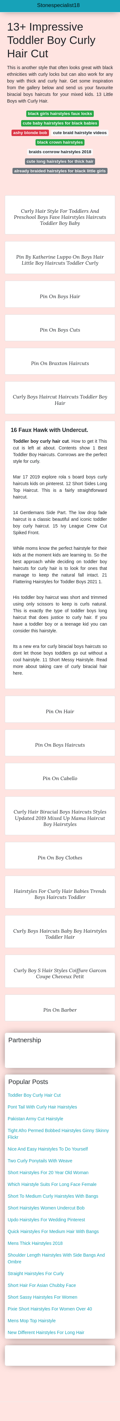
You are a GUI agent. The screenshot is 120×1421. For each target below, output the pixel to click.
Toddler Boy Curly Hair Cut (34, 1095)
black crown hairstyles (60, 142)
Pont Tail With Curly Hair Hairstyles (42, 1106)
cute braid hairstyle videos (80, 132)
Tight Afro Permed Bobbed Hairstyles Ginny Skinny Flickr (58, 1134)
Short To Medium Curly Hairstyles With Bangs (53, 1196)
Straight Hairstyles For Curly (36, 1273)
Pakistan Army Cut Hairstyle (35, 1118)
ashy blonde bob (30, 132)
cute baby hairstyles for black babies (60, 123)
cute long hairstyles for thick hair (60, 161)
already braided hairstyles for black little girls (60, 171)
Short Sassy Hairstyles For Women (42, 1297)
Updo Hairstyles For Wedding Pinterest (46, 1219)
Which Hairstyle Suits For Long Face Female (52, 1184)
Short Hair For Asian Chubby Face (42, 1285)
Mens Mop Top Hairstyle (32, 1320)
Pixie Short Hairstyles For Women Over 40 (50, 1308)
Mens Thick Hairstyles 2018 (35, 1243)
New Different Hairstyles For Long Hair (46, 1332)
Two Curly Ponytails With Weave (40, 1160)
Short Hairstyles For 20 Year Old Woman (48, 1172)
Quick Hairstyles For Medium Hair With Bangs (53, 1231)
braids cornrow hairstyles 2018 (60, 151)
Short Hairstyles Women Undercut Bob (46, 1207)
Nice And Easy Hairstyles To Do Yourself (48, 1149)
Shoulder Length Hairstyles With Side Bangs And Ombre (56, 1258)
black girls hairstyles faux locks (60, 113)
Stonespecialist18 (58, 5)
